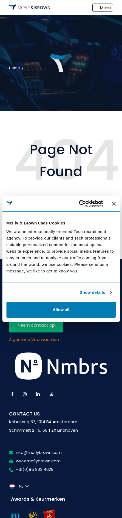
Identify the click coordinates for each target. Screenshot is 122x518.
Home (14, 68)
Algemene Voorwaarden (34, 339)
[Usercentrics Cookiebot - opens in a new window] (79, 203)
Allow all (61, 309)
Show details (92, 292)
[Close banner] (114, 204)
